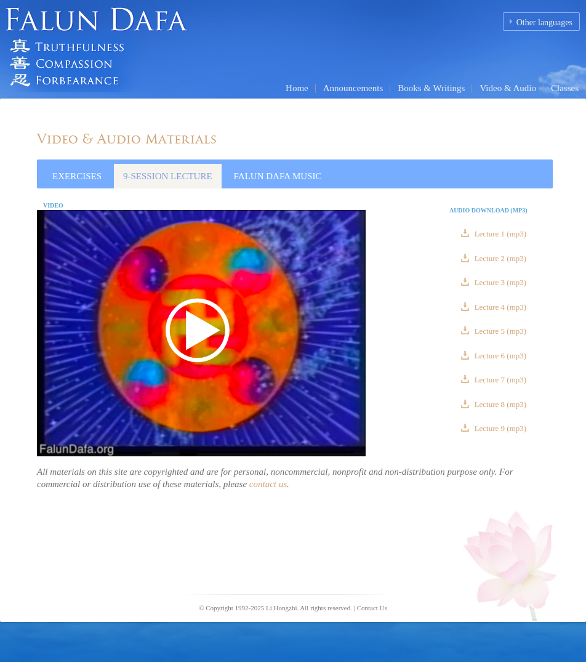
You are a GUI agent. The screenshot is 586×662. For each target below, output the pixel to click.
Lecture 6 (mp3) (499, 355)
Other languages (544, 22)
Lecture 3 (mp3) (499, 282)
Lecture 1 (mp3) (499, 233)
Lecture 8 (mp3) (499, 404)
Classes (565, 88)
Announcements (353, 88)
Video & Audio (508, 88)
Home (297, 88)
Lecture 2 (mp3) (499, 258)
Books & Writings (431, 88)
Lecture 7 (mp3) (499, 379)
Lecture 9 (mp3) (499, 428)
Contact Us (372, 608)
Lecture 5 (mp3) (499, 331)
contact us (268, 484)
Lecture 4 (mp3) (499, 307)
